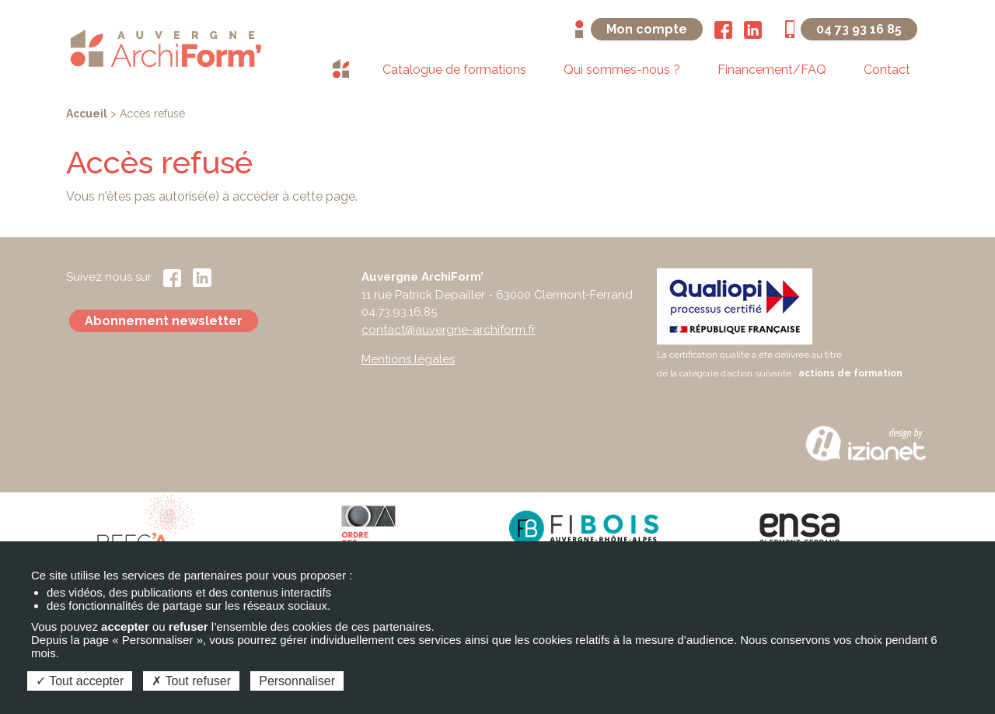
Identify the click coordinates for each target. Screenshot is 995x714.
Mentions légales (408, 359)
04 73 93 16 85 (859, 29)
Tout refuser (191, 681)
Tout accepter (80, 681)
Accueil (86, 113)
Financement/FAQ (771, 69)
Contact (887, 69)
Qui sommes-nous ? (622, 69)
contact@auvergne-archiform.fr (448, 330)
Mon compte (646, 29)
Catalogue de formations (454, 69)
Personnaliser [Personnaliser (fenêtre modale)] (297, 681)
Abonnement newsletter (164, 320)
